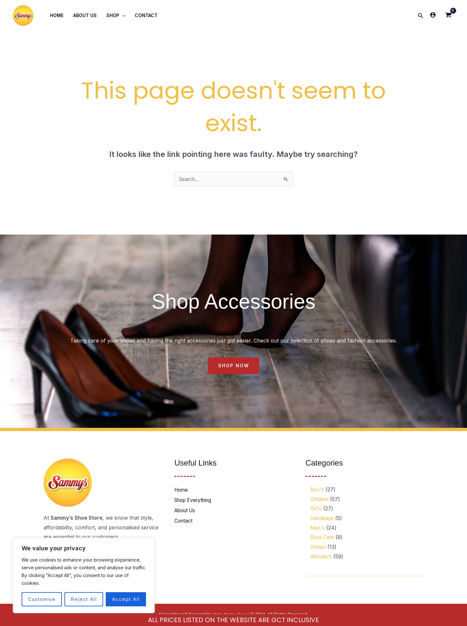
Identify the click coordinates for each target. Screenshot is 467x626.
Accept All (126, 599)
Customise (42, 599)
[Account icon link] (433, 15)
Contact (183, 521)
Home (181, 490)
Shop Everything (194, 500)
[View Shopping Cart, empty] (448, 15)
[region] (84, 575)
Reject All (84, 599)
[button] (420, 16)
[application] (120, 15)
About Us (186, 511)
